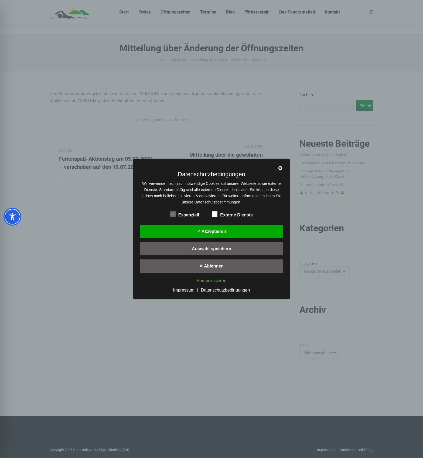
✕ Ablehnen (211, 266)
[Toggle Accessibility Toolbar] (12, 216)
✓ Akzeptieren (211, 231)
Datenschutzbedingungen (225, 290)
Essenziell (184, 214)
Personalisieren (211, 280)
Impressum (184, 290)
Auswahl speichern (211, 248)
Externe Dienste (232, 214)
